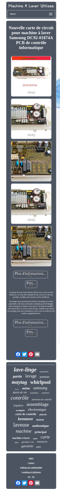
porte (38, 447)
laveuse (21, 425)
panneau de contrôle (42, 399)
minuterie (42, 441)
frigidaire (18, 405)
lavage (30, 376)
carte (45, 436)
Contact (31, 463)
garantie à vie (28, 442)
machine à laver (21, 438)
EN (29, 477)
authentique (40, 426)
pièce (17, 442)
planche (43, 414)
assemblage (38, 404)
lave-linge (25, 370)
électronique (37, 410)
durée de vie (20, 392)
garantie (27, 446)
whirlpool (40, 382)
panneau (44, 376)
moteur (40, 419)
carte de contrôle (25, 414)
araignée (20, 410)
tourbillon (34, 393)
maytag (19, 382)
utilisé (35, 439)
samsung (40, 388)
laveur (17, 389)
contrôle (20, 398)
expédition (45, 393)
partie (17, 376)
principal (41, 432)
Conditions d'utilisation (31, 472)
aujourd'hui (44, 372)
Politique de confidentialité (31, 467)
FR (33, 477)
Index (31, 458)
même (26, 388)
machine (23, 431)
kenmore (25, 419)
